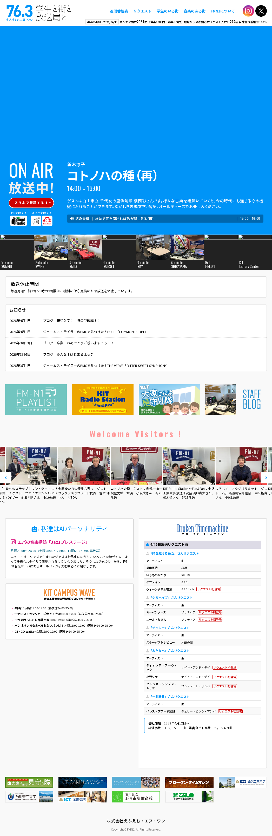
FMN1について (223, 11)
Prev (5, 477)
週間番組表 (119, 11)
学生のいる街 (167, 11)
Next (266, 477)
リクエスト (142, 11)
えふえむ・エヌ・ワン (38, 13)
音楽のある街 (194, 11)
